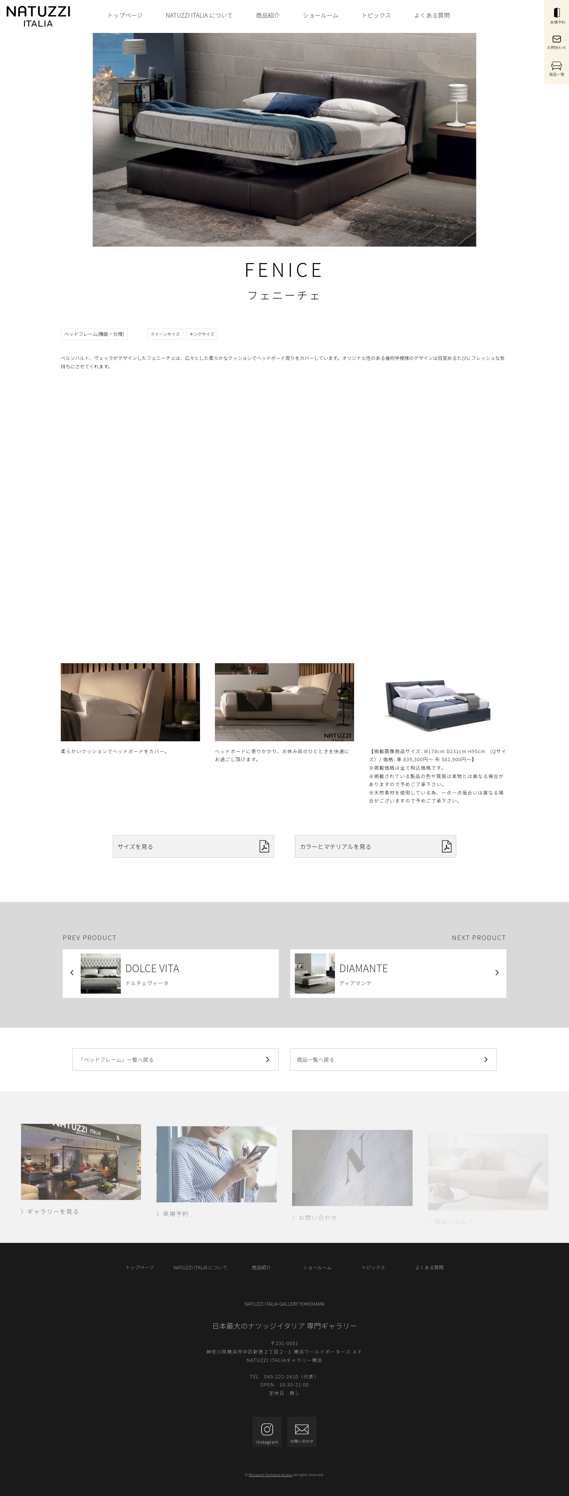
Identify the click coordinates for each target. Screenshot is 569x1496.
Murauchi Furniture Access (271, 1474)
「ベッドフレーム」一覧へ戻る (175, 1059)
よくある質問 (432, 15)
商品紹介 (268, 15)
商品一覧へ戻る (394, 1059)
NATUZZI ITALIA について (199, 15)
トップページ (125, 15)
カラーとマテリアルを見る (376, 846)
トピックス (376, 15)
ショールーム (320, 15)
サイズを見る (193, 846)
